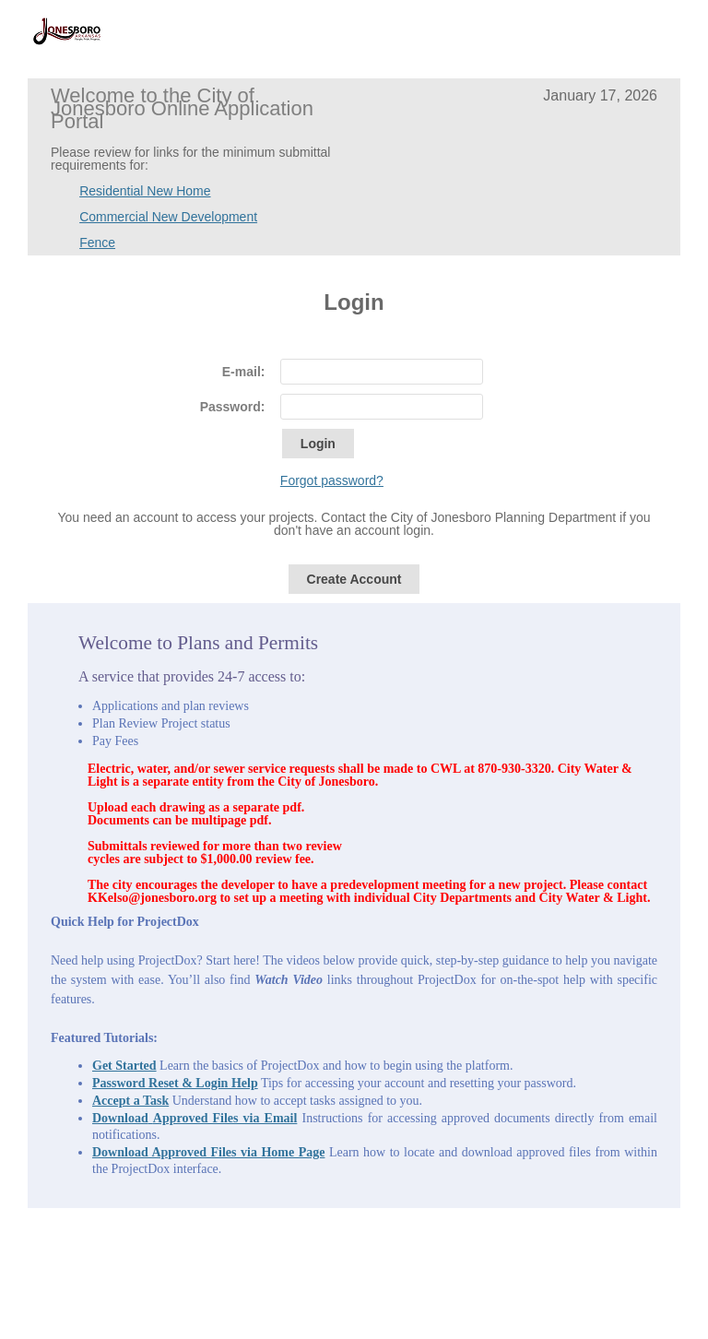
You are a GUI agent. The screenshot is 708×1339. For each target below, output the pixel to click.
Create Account (354, 579)
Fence (97, 242)
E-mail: (244, 371)
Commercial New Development (168, 216)
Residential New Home (144, 191)
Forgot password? (332, 480)
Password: (233, 406)
